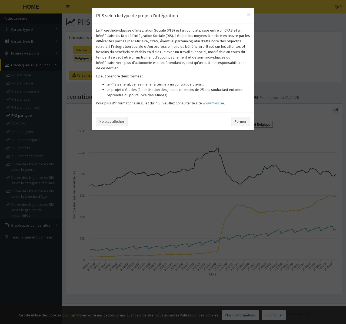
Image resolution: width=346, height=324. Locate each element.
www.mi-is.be (213, 103)
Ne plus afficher (111, 121)
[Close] (248, 14)
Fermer (241, 121)
